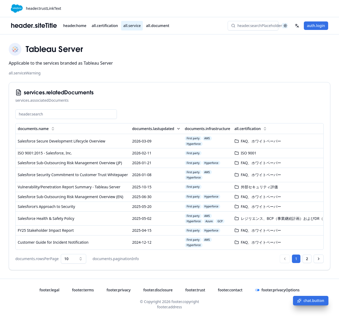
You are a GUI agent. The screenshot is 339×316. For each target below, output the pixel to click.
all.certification (105, 25)
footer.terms (83, 289)
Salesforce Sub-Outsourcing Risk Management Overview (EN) (70, 196)
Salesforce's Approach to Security (46, 206)
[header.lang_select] (297, 25)
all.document (157, 25)
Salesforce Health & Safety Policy (46, 218)
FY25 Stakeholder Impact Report (46, 230)
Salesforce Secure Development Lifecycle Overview (61, 141)
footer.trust (195, 289)
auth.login (316, 25)
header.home (74, 25)
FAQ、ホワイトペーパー (261, 141)
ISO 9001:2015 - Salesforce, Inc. (45, 152)
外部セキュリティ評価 (259, 186)
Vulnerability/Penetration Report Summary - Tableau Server (69, 186)
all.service (132, 25)
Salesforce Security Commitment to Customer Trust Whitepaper (73, 174)
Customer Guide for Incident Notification (53, 242)
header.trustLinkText (43, 8)
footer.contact (230, 289)
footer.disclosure (158, 289)
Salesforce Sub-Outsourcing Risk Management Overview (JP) (70, 162)
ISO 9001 (248, 152)
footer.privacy (119, 289)
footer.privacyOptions (277, 289)
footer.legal (49, 289)
